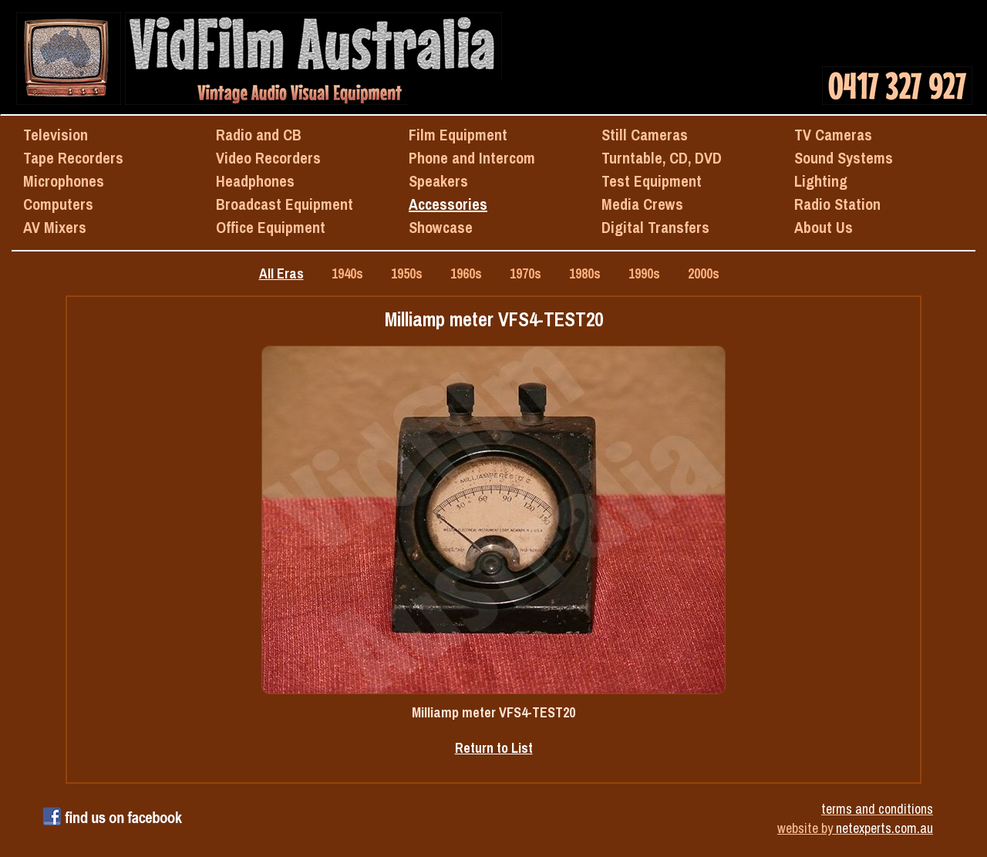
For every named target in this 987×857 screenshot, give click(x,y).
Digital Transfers (655, 227)
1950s (407, 273)
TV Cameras (833, 134)
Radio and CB (258, 134)
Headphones (255, 180)
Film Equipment (458, 134)
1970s (525, 273)
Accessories (448, 204)
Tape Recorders (73, 157)
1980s (585, 273)
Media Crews (642, 204)
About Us (823, 227)
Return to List (494, 747)
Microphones (63, 180)
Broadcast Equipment (284, 204)
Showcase (441, 227)
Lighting (820, 180)
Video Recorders (268, 157)
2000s (703, 273)
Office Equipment (270, 227)
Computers (58, 204)
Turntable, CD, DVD (661, 157)
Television (55, 134)
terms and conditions (877, 808)
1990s (644, 273)
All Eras (281, 273)
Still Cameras (644, 134)
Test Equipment (651, 180)
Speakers (438, 180)
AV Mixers (54, 227)
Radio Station (837, 204)
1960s (466, 273)
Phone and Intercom (472, 157)
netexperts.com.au (884, 828)
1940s (347, 273)
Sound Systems (843, 157)
